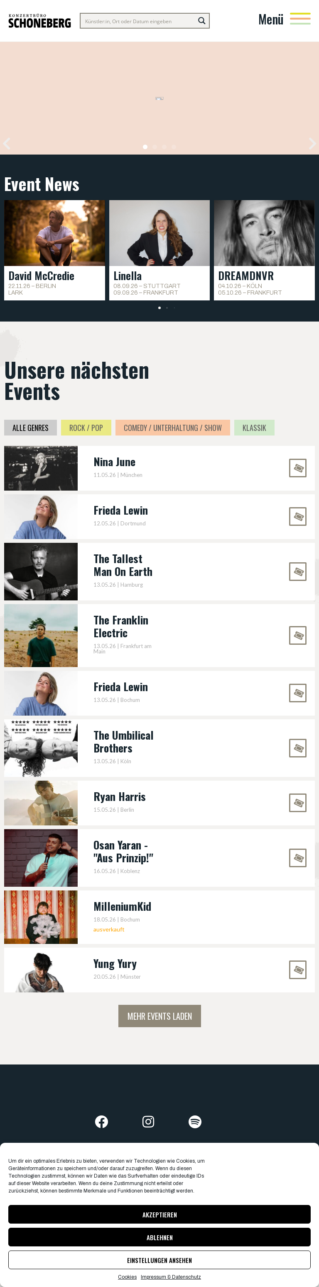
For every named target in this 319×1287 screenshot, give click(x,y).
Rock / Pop (86, 427)
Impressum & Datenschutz (171, 1277)
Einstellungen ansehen (159, 1260)
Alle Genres (30, 427)
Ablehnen (160, 1237)
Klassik (254, 427)
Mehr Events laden (160, 1016)
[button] (6, 143)
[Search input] (138, 20)
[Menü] (300, 18)
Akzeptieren (159, 1214)
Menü (271, 19)
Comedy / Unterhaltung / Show (173, 427)
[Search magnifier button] (202, 21)
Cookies (127, 1277)
